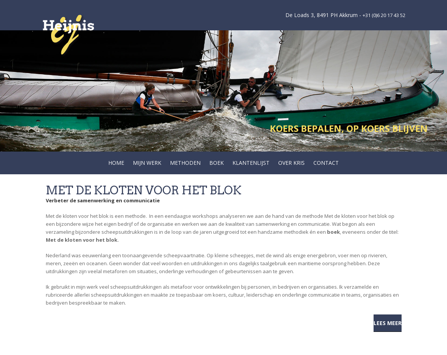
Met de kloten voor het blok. (83, 239)
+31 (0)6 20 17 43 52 (384, 15)
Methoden (185, 162)
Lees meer (388, 323)
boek (333, 231)
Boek (216, 162)
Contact (326, 162)
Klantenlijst (250, 162)
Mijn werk (147, 162)
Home (116, 162)
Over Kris (291, 162)
